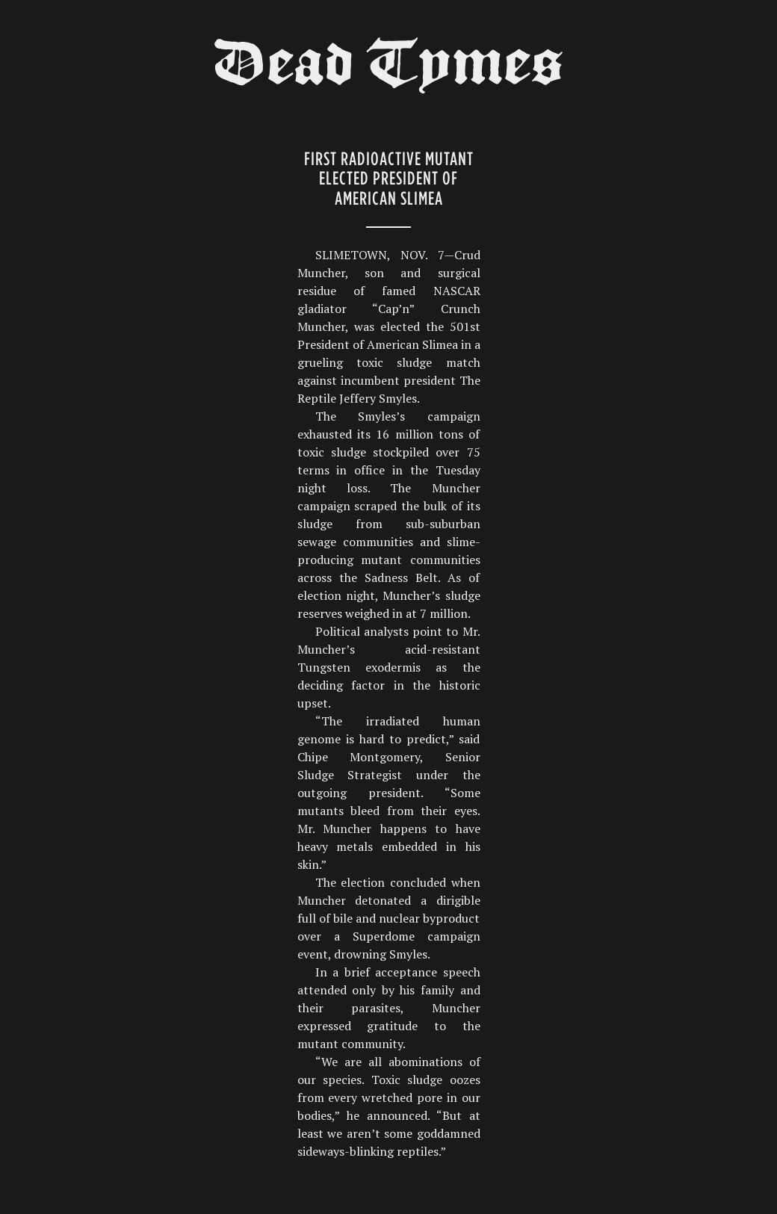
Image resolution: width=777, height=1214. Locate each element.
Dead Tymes (388, 68)
